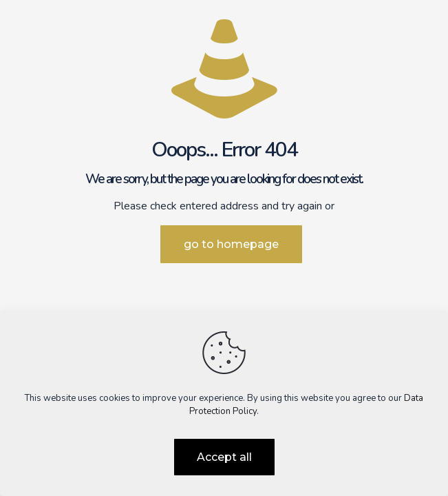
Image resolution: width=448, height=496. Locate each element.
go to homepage (231, 244)
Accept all (224, 457)
